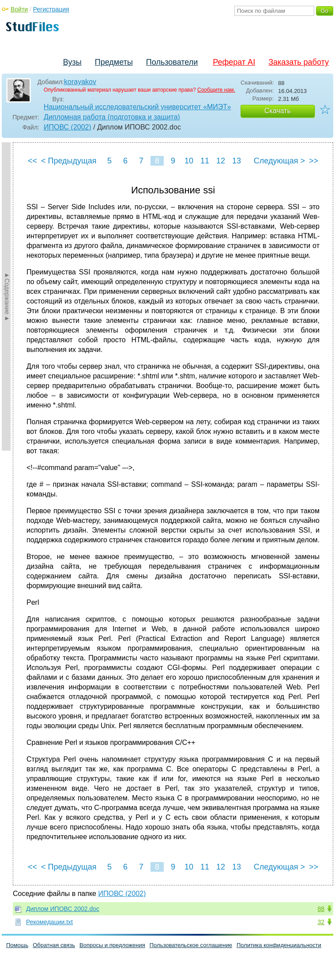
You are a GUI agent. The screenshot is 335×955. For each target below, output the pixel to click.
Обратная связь (54, 945)
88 (320, 908)
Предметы (114, 62)
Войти (19, 9)
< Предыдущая (69, 160)
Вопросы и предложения (112, 945)
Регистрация (51, 9)
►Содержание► (7, 296)
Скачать (277, 111)
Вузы (72, 62)
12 (220, 160)
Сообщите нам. (216, 90)
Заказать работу (298, 62)
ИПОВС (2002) (67, 127)
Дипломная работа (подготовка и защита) (112, 117)
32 (320, 921)
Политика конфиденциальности (279, 945)
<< (32, 160)
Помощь (17, 945)
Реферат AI (234, 62)
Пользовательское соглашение (191, 945)
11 (204, 160)
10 (188, 160)
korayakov (80, 81)
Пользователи (172, 62)
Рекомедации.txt (49, 921)
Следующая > (279, 160)
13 (236, 160)
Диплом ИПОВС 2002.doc (62, 908)
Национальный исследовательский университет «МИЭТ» (137, 107)
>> (313, 160)
